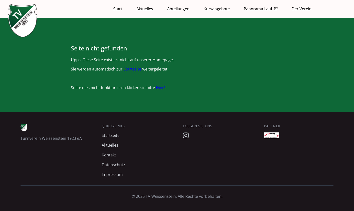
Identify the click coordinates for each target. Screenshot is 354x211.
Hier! (160, 87)
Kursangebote (217, 9)
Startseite (132, 69)
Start (117, 9)
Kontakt (109, 155)
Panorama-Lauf (258, 9)
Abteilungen (178, 9)
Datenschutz (113, 164)
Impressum (112, 174)
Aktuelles (144, 9)
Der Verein (301, 9)
